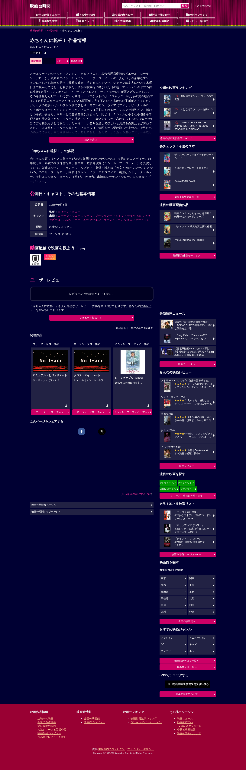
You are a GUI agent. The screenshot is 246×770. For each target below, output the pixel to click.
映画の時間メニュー (48, 14)
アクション (167, 637)
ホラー (193, 651)
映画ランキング (197, 14)
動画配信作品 (159, 21)
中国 (163, 605)
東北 (191, 592)
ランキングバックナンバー (146, 722)
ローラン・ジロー (69, 215)
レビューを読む (197, 21)
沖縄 (191, 612)
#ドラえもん (167, 482)
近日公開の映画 (159, 14)
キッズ (193, 644)
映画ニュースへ (186, 364)
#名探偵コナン (168, 489)
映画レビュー (186, 465)
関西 (163, 585)
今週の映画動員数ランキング (176, 138)
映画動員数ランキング (144, 718)
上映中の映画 (85, 14)
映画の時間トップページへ (46, 511)
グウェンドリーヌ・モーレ (106, 219)
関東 (191, 578)
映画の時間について (187, 694)
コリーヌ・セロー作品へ (49, 412)
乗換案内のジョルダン (111, 749)
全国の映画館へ (186, 621)
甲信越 (164, 598)
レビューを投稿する (91, 317)
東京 (163, 578)
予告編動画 (123, 21)
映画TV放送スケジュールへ (187, 554)
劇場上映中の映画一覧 (186, 197)
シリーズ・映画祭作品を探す (187, 495)
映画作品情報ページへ (43, 505)
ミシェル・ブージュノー (96, 215)
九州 (163, 612)
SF (162, 644)
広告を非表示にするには (136, 493)
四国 (191, 605)
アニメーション (197, 637)
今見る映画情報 (186, 729)
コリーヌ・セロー (69, 211)
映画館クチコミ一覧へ (186, 660)
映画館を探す (48, 21)
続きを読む (91, 139)
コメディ (35, 52)
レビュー (61, 61)
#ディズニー (187, 489)
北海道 (164, 592)
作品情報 (52, 30)
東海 (191, 585)
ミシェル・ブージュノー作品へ (132, 412)
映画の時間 (36, 30)
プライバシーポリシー (140, 749)
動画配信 (76, 61)
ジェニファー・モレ (137, 219)
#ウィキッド (185, 482)
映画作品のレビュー (49, 733)
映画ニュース (85, 21)
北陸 (191, 598)
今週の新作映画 (122, 14)
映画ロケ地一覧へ (186, 667)
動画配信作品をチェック (186, 255)
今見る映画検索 (202, 6)
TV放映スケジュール (189, 725)
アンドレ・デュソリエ (127, 215)
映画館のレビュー (94, 722)
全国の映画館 (92, 718)
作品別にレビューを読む (51, 736)
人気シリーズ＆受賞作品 (51, 729)
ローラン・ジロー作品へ (90, 412)
